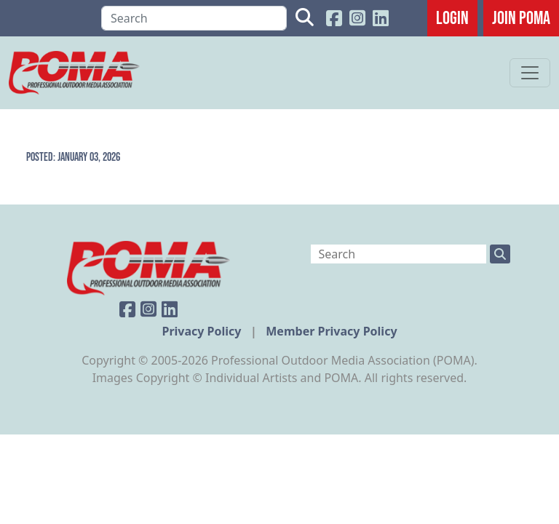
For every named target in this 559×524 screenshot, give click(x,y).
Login (452, 17)
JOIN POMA (521, 17)
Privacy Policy (203, 331)
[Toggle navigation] (530, 72)
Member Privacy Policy (331, 331)
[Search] (194, 18)
